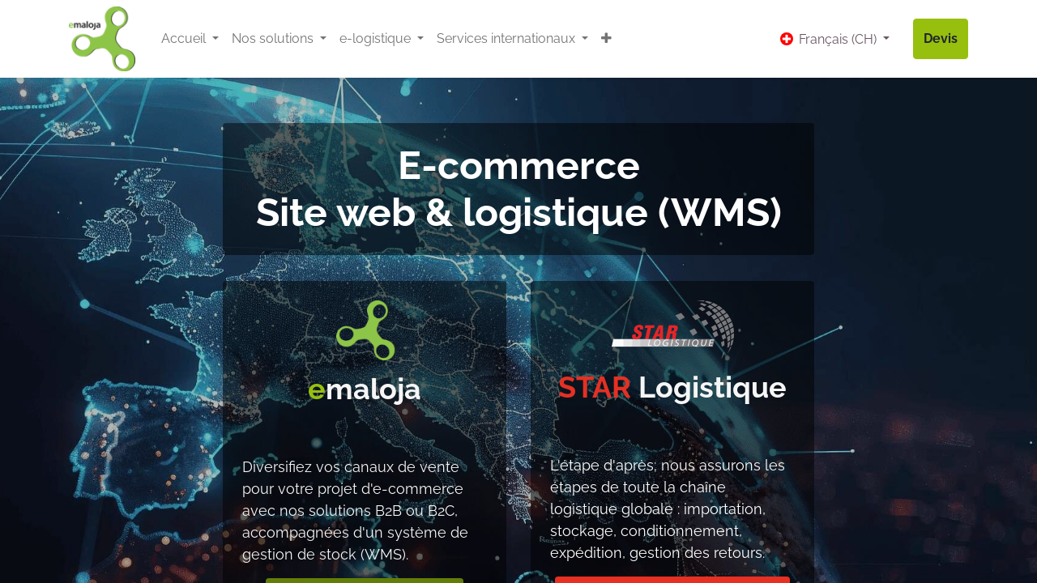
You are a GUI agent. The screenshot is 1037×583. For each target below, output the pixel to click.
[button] (606, 39)
